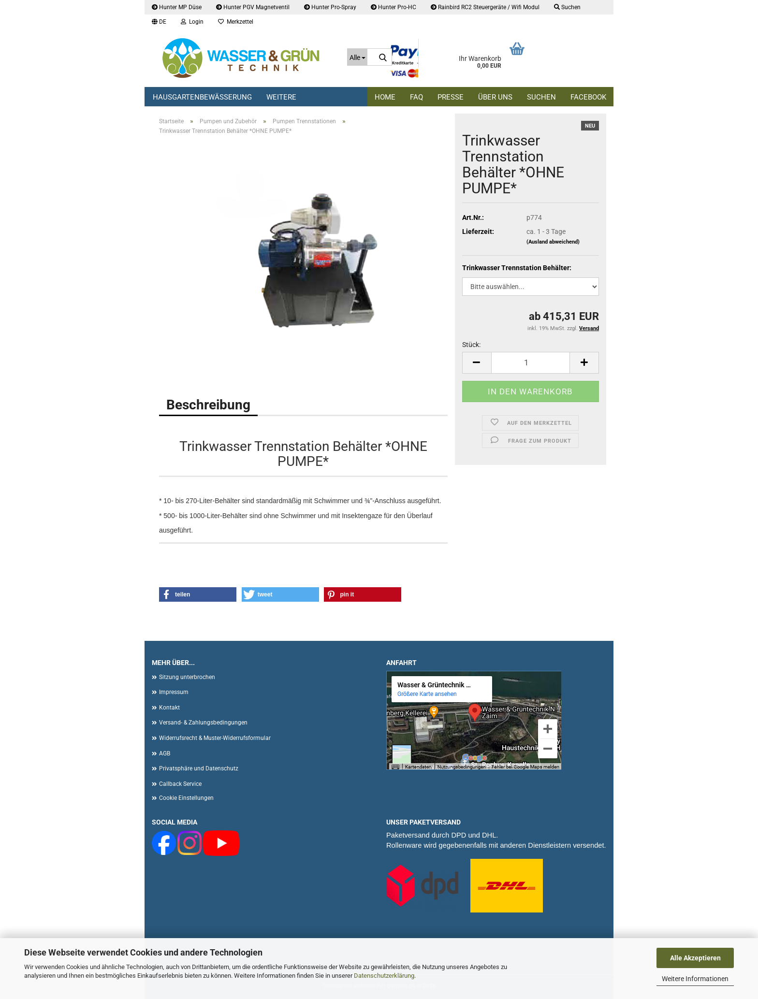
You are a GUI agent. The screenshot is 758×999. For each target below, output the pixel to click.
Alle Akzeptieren (695, 958)
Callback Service (180, 784)
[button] (159, 21)
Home (385, 97)
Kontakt (169, 707)
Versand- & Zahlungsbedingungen (203, 722)
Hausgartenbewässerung (202, 97)
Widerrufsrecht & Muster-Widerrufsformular (215, 738)
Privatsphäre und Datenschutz (198, 768)
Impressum (174, 692)
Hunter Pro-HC (393, 7)
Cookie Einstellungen (186, 798)
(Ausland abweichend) (553, 242)
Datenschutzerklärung (384, 975)
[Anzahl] (530, 363)
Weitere (281, 97)
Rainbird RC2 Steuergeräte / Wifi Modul (485, 7)
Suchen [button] (567, 7)
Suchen (541, 97)
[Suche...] (357, 57)
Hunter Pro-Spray (330, 7)
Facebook (588, 97)
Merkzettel (235, 21)
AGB (164, 753)
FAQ (416, 97)
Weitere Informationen (695, 979)
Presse (450, 97)
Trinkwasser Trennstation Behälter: (516, 268)
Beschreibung (208, 405)
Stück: (471, 344)
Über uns (495, 97)
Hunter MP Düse (177, 7)
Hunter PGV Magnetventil (253, 7)
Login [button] (192, 21)
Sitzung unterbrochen (187, 677)
